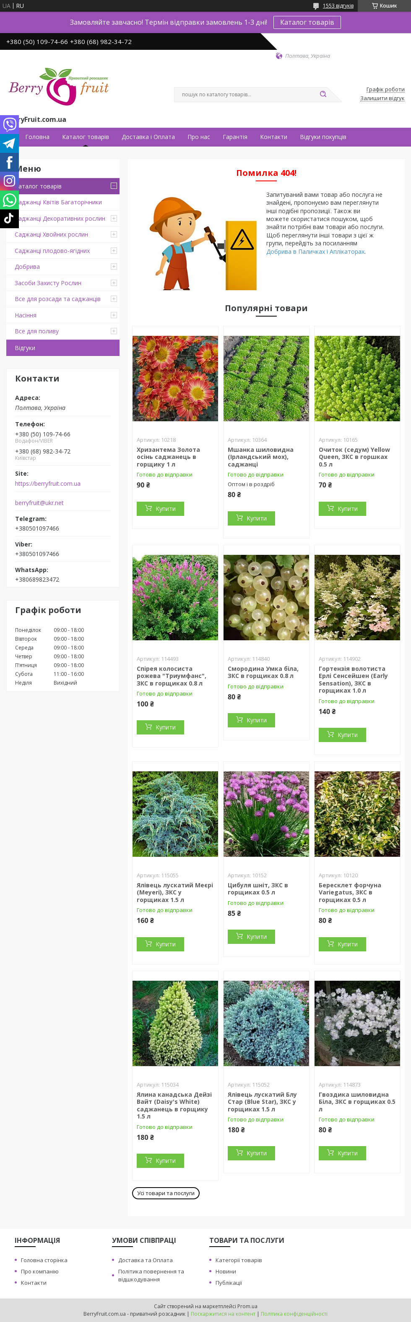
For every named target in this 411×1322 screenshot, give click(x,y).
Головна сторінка (44, 1260)
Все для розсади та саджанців (58, 299)
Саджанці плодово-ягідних (52, 251)
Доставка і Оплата (148, 137)
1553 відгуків (338, 5)
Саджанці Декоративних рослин (60, 218)
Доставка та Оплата (145, 1260)
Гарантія (235, 137)
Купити (166, 509)
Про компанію (40, 1271)
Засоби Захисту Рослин (48, 283)
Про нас (198, 137)
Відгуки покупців (323, 137)
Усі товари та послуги (166, 1193)
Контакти (273, 137)
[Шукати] (323, 94)
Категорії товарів (239, 1260)
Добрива (27, 267)
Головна (37, 137)
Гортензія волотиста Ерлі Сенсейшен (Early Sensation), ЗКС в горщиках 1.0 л (353, 680)
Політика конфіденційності (294, 1313)
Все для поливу (37, 331)
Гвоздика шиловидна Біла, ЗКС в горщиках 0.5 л (357, 1101)
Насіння (25, 315)
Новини (226, 1271)
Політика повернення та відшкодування (151, 1275)
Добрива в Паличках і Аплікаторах (315, 251)
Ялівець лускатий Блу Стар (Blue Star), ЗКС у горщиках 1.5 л (262, 1101)
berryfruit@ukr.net (39, 503)
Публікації (229, 1282)
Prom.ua (247, 1306)
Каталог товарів (307, 22)
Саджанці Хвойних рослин (51, 234)
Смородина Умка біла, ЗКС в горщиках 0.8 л (263, 672)
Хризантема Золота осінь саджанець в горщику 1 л (168, 457)
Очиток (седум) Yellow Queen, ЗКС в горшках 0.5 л (354, 457)
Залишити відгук (382, 98)
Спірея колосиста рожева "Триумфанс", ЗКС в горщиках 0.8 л (171, 676)
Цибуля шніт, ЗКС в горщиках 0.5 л (258, 889)
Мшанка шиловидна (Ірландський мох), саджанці (261, 457)
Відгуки (25, 348)
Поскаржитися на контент (223, 1313)
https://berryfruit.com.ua (48, 483)
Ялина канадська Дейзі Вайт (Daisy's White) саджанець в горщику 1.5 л (174, 1105)
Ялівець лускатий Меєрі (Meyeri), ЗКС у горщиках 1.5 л (175, 892)
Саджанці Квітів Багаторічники (58, 202)
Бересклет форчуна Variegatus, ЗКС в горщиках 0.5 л (350, 892)
